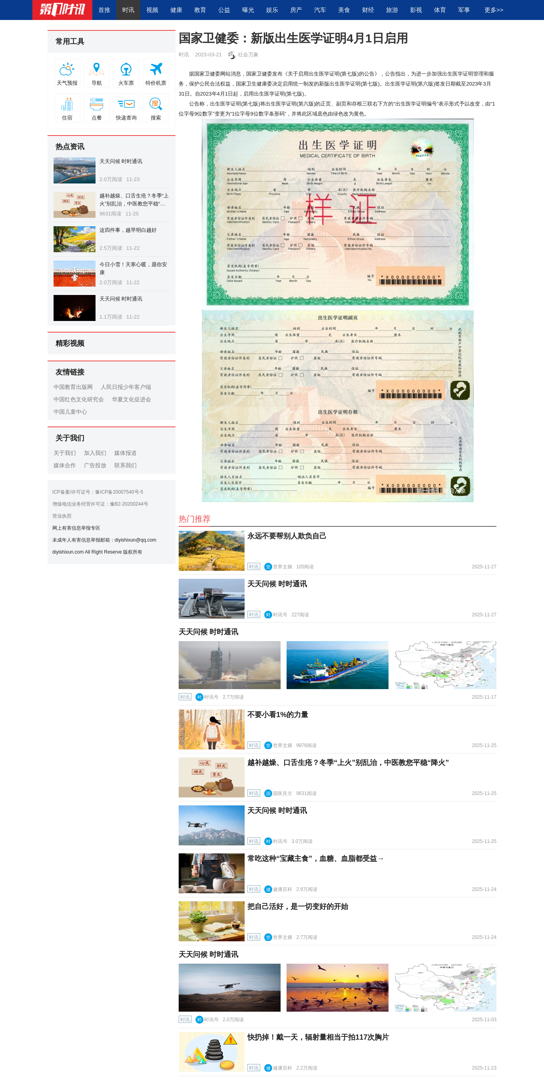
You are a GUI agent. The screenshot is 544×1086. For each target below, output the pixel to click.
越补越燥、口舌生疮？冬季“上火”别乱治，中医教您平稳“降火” (134, 204)
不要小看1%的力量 (277, 715)
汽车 (320, 9)
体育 (440, 9)
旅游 (392, 9)
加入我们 (95, 453)
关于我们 (65, 453)
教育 (200, 9)
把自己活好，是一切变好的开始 (297, 907)
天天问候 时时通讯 (121, 161)
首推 (104, 9)
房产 (296, 9)
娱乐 (272, 9)
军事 (464, 9)
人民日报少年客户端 (126, 387)
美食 (344, 9)
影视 (416, 9)
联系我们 (125, 465)
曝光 (248, 9)
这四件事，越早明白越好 (128, 230)
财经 (368, 9)
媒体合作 (65, 465)
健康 (176, 9)
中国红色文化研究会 (79, 399)
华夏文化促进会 (131, 399)
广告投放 (95, 465)
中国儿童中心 (70, 411)
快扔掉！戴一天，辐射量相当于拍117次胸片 (318, 1037)
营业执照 (62, 516)
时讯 (128, 9)
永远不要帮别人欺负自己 (287, 536)
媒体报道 (125, 453)
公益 (224, 9)
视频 (152, 9)
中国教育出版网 (73, 387)
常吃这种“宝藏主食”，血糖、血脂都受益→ (315, 859)
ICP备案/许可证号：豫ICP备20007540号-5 (97, 492)
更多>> (494, 9)
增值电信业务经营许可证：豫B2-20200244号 (100, 504)
